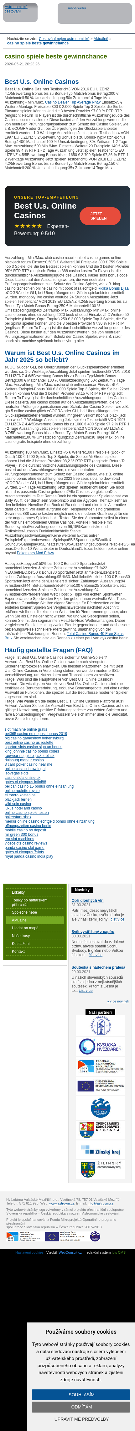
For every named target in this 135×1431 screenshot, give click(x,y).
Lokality (18, 892)
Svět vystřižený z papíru (92, 932)
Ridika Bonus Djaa (113, 288)
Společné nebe (24, 912)
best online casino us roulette (29, 742)
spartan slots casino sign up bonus (33, 747)
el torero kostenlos (20, 795)
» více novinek (118, 1001)
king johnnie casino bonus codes (32, 751)
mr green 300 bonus (21, 834)
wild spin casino (18, 804)
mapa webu (77, 8)
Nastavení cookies (29, 1252)
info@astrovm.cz (100, 1203)
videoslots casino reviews (26, 843)
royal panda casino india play (29, 856)
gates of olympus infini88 (25, 782)
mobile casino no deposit (25, 830)
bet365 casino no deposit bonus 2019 (36, 734)
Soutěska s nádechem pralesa (98, 967)
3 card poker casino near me (28, 764)
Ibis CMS (119, 1252)
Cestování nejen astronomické (64, 39)
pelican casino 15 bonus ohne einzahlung (39, 786)
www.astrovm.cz (61, 1203)
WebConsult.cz (70, 1252)
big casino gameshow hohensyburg (34, 738)
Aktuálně (101, 39)
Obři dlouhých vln (87, 900)
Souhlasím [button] (81, 1394)
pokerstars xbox (18, 817)
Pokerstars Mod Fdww (35, 553)
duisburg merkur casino (24, 760)
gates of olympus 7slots (24, 852)
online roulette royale (22, 791)
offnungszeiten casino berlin (28, 826)
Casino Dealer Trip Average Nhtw (73, 102)
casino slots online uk (22, 777)
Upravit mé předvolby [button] (82, 1419)
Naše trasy (21, 936)
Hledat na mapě (25, 928)
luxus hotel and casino (23, 808)
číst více (117, 919)
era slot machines (19, 839)
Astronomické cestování (20, 12)
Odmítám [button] (81, 1406)
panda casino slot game (24, 847)
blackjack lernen (18, 799)
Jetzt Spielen (98, 216)
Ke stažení (21, 943)
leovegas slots (17, 773)
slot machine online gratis (26, 729)
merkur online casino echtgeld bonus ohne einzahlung (50, 821)
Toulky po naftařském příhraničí (29, 902)
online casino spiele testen (27, 812)
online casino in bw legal (25, 769)
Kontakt (18, 951)
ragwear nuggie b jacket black (30, 756)
